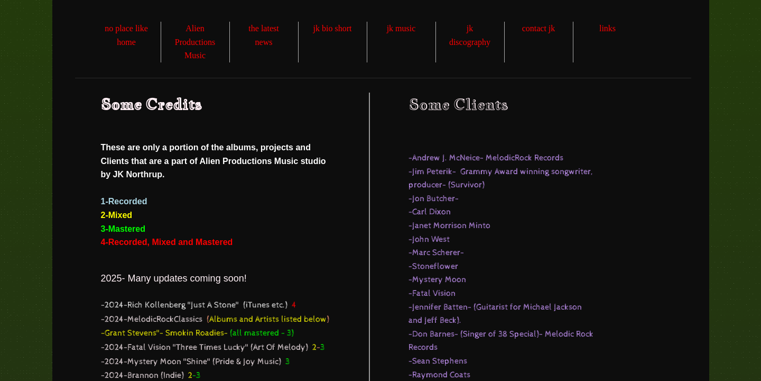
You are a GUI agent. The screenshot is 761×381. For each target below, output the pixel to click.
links (607, 28)
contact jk (538, 28)
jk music (401, 28)
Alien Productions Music (195, 42)
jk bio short (332, 28)
